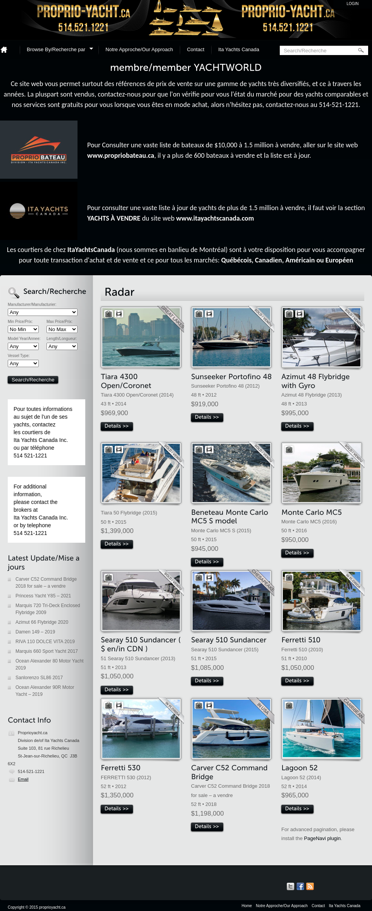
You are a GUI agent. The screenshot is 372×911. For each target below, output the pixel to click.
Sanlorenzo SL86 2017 (39, 677)
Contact (195, 49)
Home (7, 49)
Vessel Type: (19, 356)
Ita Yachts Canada (238, 49)
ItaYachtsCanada (91, 249)
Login (352, 4)
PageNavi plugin (322, 838)
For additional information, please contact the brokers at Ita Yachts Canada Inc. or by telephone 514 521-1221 (41, 509)
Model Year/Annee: (24, 339)
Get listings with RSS (310, 886)
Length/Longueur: (61, 339)
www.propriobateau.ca (120, 155)
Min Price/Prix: (20, 322)
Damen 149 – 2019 (35, 632)
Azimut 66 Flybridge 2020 (42, 622)
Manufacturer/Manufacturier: (32, 305)
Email (23, 779)
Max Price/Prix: (59, 322)
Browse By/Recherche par (57, 51)
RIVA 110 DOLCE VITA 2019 (45, 641)
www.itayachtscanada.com (215, 218)
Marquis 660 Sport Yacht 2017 (47, 651)
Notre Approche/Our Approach (139, 49)
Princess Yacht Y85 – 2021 (43, 596)
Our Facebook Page (300, 886)
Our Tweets (290, 886)
